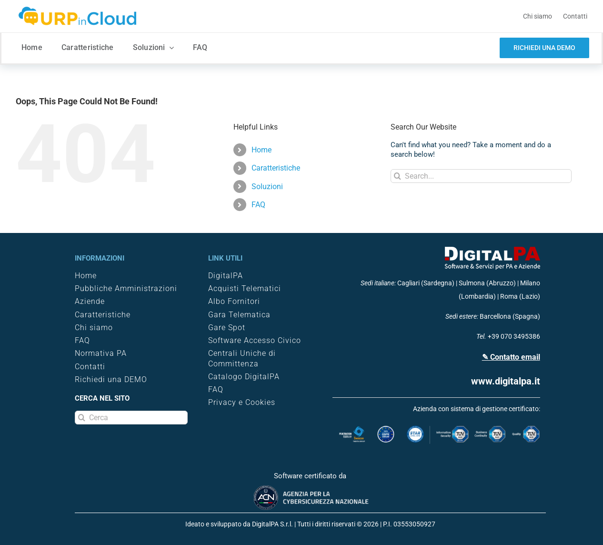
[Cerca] (131, 417)
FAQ (258, 204)
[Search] (397, 176)
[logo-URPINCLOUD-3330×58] (78, 9)
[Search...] (481, 176)
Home (261, 149)
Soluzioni (267, 186)
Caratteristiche (275, 167)
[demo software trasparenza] (544, 48)
